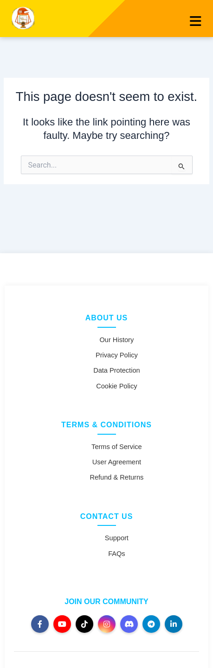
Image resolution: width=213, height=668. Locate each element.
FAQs (116, 553)
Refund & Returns (116, 477)
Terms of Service (116, 446)
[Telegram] (151, 624)
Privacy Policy (117, 355)
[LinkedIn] (173, 624)
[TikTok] (84, 624)
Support (117, 538)
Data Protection (116, 370)
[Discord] (129, 624)
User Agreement (116, 462)
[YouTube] (62, 624)
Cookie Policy (116, 386)
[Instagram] (107, 624)
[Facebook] (40, 624)
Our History (117, 339)
